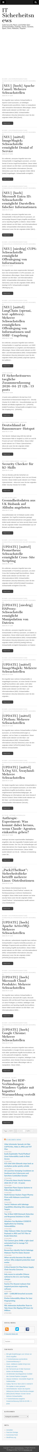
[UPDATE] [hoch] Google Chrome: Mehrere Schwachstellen (15, 1035)
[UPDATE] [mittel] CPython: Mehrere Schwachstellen (16, 719)
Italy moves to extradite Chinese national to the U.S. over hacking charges (16, 1276)
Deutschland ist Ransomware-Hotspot (18, 427)
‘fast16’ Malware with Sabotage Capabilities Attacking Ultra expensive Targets (19, 1206)
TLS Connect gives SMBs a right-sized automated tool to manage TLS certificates (18, 1243)
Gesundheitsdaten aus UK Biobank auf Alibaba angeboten (18, 503)
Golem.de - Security (10, 1077)
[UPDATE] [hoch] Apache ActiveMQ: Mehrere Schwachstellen (16, 927)
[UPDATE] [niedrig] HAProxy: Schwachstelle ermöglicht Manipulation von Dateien (17, 614)
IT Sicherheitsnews (18, 15)
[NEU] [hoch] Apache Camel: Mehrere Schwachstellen (18, 89)
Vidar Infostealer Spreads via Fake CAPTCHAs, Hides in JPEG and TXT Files (18, 1146)
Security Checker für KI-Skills (17, 465)
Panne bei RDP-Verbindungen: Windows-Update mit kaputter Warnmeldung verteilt (18, 1087)
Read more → (7, 123)
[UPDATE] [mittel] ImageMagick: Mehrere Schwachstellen (19, 668)
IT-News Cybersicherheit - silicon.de (15, 422)
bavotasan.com (28, 1450)
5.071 (28, 1131)
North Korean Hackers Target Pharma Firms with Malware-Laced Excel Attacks (18, 1197)
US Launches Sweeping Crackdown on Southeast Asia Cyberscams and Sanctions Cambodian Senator (19, 1173)
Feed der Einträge (12, 1432)
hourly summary (7, 373)
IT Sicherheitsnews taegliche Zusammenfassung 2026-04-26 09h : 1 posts (18, 1401)
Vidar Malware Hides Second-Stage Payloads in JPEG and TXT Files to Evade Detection (18, 1233)
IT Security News (13, 1140)
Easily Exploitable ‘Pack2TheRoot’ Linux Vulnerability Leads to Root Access (17, 1156)
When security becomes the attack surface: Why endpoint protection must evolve (19, 1259)
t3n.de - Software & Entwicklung (14, 815)
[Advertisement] (19, 56)
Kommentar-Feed (12, 1435)
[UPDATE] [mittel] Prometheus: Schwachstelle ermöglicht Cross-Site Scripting (18, 554)
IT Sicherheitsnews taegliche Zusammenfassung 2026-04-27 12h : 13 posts (18, 383)
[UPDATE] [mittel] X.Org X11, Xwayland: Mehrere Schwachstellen (18, 772)
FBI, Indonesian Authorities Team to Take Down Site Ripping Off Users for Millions (18, 1307)
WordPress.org (11, 1437)
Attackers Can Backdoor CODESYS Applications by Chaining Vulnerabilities (17, 1223)
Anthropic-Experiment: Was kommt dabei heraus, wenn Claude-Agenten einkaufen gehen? (19, 825)
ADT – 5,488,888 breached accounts (18, 1293)
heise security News (10, 497)
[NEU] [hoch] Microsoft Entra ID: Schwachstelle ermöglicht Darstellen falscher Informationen (19, 200)
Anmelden (9, 1430)
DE (3, 83)
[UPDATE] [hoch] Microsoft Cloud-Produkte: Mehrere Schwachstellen (16, 982)
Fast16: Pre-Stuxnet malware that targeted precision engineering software (17, 1286)
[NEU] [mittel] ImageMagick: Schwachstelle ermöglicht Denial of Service (17, 144)
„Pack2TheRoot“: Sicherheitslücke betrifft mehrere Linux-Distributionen (18, 875)
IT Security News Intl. (11, 1334)
